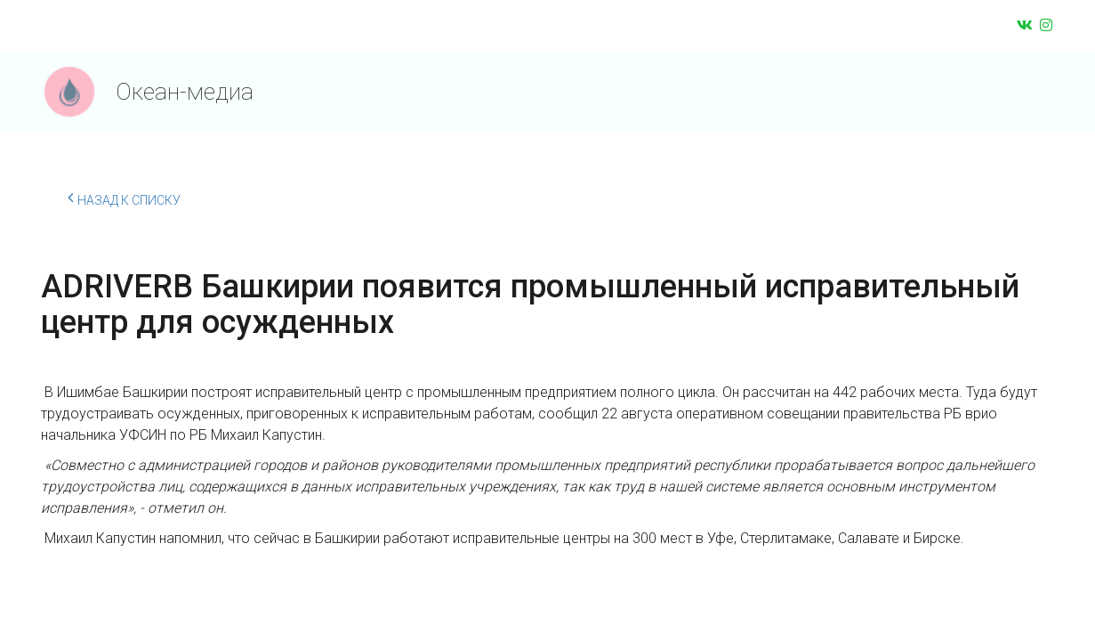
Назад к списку (124, 197)
